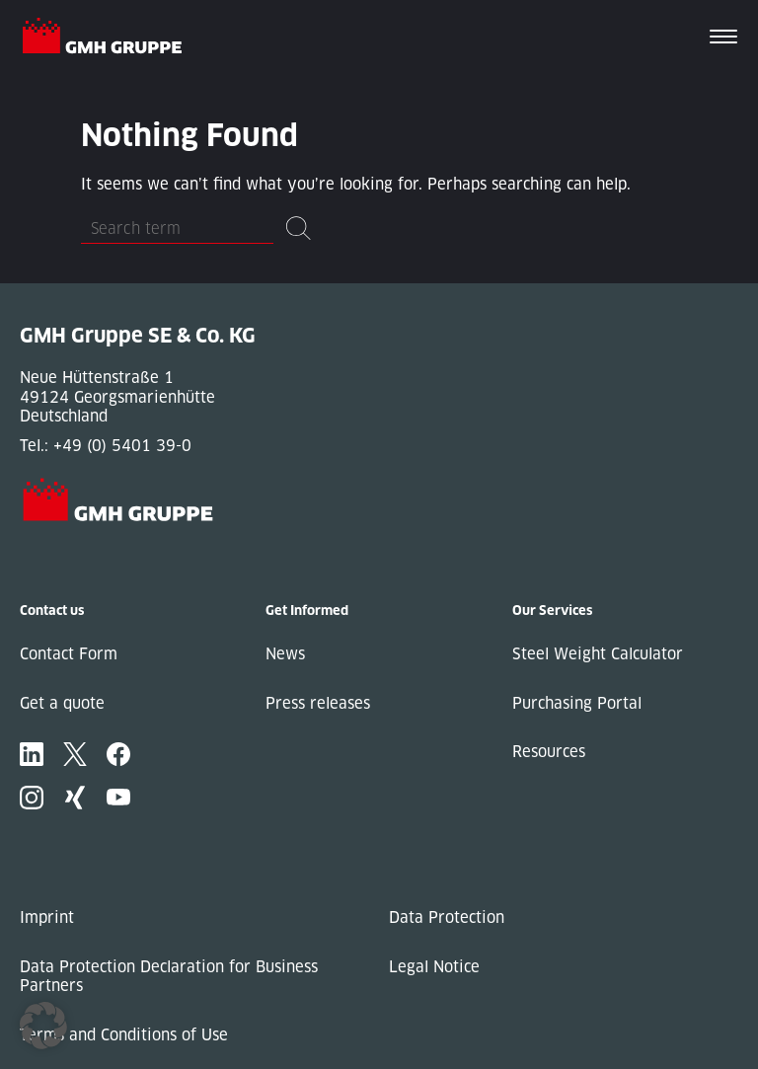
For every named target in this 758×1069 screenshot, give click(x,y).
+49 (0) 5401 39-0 (122, 445)
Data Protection (446, 917)
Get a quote (62, 703)
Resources (548, 751)
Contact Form (68, 654)
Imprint (47, 917)
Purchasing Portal (577, 703)
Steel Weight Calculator (597, 654)
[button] (43, 1025)
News (285, 654)
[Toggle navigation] (723, 38)
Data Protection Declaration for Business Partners (169, 976)
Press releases (317, 703)
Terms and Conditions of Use (124, 1035)
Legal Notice (434, 966)
